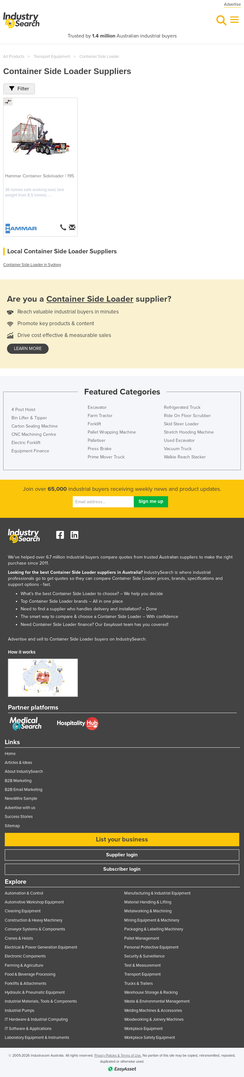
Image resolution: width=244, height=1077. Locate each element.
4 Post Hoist (23, 409)
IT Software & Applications (28, 1028)
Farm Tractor (100, 415)
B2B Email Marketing (23, 789)
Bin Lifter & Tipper (29, 418)
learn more (28, 348)
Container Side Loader (99, 56)
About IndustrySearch (24, 771)
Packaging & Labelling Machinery (153, 929)
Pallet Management (141, 938)
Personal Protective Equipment (151, 947)
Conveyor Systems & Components (35, 929)
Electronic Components (25, 956)
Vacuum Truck (178, 448)
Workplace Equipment (143, 1028)
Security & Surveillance (144, 956)
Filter (19, 89)
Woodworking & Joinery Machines (154, 1019)
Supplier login (122, 855)
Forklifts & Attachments (25, 983)
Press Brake (100, 448)
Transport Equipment (52, 56)
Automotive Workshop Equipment (34, 902)
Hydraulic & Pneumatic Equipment (35, 992)
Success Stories (19, 816)
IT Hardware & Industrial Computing (36, 1019)
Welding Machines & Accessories (153, 1010)
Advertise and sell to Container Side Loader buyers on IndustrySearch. (77, 639)
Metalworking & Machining (148, 911)
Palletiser (96, 440)
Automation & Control (24, 893)
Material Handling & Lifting (147, 902)
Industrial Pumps (19, 1010)
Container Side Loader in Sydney (32, 264)
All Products (13, 56)
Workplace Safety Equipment (149, 1037)
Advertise (232, 4)
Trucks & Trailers (138, 983)
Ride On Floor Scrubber (187, 415)
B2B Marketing (18, 780)
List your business (122, 839)
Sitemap (12, 825)
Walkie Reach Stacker (185, 457)
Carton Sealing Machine (34, 426)
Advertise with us (20, 807)
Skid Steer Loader (181, 424)
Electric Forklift (25, 442)
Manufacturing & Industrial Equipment (157, 893)
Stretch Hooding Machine (189, 432)
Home (10, 753)
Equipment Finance (30, 451)
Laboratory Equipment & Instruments (37, 1037)
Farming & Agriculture (24, 965)
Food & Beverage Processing (30, 974)
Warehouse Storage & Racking (151, 992)
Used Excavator (179, 440)
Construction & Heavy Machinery (33, 920)
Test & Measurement (142, 965)
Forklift (94, 424)
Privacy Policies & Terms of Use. (118, 1055)
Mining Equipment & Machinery (151, 920)
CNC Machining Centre (33, 434)
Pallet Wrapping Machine (112, 432)
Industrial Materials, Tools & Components (41, 1001)
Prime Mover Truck (106, 457)
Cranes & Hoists (19, 938)
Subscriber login (121, 869)
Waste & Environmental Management (157, 1001)
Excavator (97, 407)
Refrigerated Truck (182, 407)
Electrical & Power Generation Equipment (41, 947)
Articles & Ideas (18, 762)
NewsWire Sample (21, 798)
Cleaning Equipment (23, 911)
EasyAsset (113, 624)
